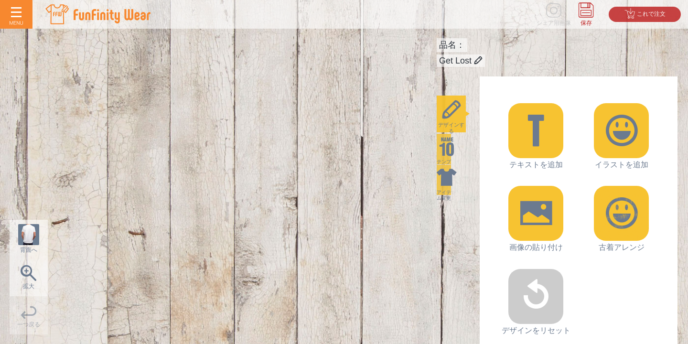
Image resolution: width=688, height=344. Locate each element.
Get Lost (461, 60)
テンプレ (458, 164)
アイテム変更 (458, 210)
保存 (586, 23)
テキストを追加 (535, 136)
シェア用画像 (554, 23)
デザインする (458, 119)
